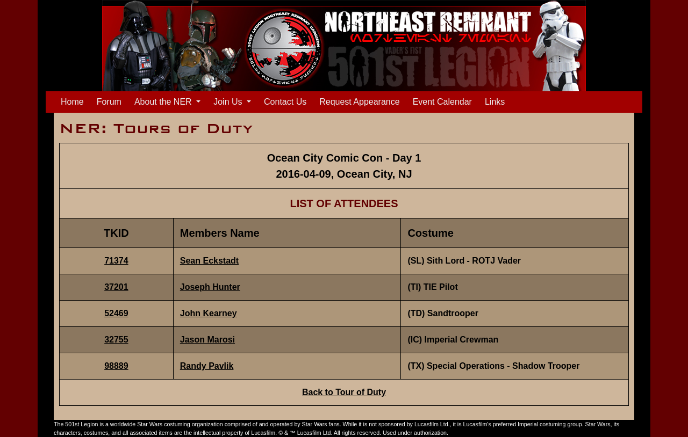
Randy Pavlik (207, 365)
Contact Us (285, 101)
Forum (109, 101)
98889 (116, 365)
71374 (116, 260)
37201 (116, 287)
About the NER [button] (164, 101)
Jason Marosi (207, 339)
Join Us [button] (229, 101)
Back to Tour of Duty (344, 392)
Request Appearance (359, 101)
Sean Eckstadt (209, 260)
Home (74, 100)
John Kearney (208, 313)
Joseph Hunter (210, 287)
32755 (116, 339)
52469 (116, 313)
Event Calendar (442, 101)
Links (495, 101)
